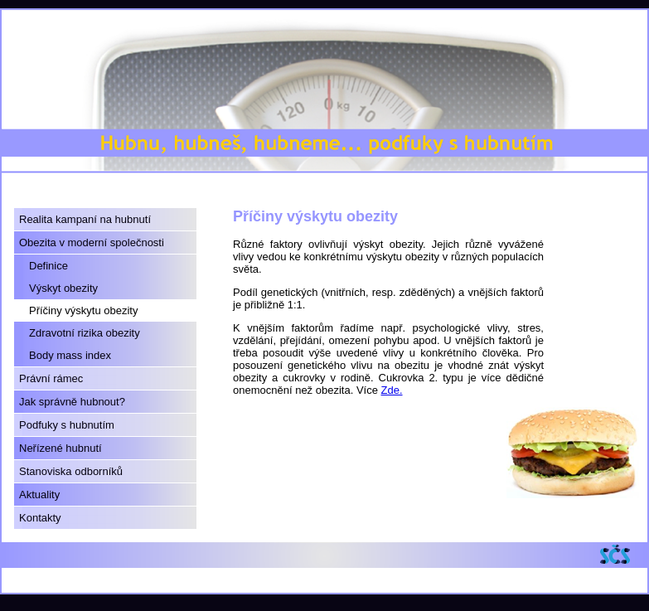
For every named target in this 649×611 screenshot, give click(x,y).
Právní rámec (51, 378)
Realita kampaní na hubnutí (85, 219)
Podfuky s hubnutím (66, 425)
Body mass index (70, 355)
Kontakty (40, 518)
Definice (48, 265)
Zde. (392, 390)
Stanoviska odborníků (71, 471)
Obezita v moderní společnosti (91, 242)
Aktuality (39, 494)
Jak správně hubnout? (72, 401)
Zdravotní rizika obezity (84, 333)
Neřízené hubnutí (60, 448)
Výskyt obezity (63, 288)
